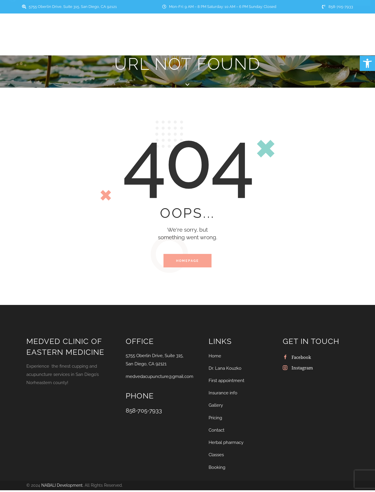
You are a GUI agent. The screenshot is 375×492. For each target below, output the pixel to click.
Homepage (187, 262)
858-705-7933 (144, 413)
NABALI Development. (62, 487)
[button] (367, 63)
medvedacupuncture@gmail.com (159, 379)
